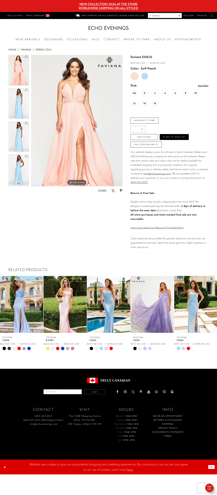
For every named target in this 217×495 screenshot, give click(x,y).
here (130, 490)
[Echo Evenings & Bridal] (108, 28)
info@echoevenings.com (157, 192)
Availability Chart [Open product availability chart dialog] (150, 121)
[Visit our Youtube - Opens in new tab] (161, 411)
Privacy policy (168, 448)
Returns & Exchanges (168, 440)
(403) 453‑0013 (43, 436)
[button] (212, 15)
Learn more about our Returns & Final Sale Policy (157, 246)
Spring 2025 (44, 49)
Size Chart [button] (201, 86)
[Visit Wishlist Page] (202, 15)
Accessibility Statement (168, 452)
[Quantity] (138, 131)
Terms (168, 456)
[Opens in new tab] (137, 39)
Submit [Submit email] (103, 411)
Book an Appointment (168, 436)
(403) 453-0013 (139, 201)
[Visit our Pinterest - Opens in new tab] (153, 411)
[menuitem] (14, 15)
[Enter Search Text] (165, 15)
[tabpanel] (18, 71)
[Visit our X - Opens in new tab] (145, 411)
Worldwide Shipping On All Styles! (108, 8)
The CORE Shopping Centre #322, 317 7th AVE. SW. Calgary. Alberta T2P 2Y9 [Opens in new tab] (85, 440)
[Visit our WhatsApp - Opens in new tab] (169, 411)
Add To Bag (150, 141)
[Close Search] (179, 15)
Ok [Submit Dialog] (210, 487)
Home (12, 49)
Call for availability (152, 162)
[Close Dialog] (5, 487)
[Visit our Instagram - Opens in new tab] (138, 411)
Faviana (26, 49)
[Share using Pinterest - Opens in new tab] (121, 190)
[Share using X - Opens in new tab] (113, 190)
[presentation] (21, 323)
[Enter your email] (58, 411)
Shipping (168, 444)
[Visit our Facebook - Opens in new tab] (130, 411)
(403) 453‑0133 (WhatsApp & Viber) (43, 440)
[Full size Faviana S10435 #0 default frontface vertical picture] (76, 120)
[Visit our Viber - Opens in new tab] (177, 411)
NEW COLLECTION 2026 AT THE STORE (108, 4)
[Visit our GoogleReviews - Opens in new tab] (185, 411)
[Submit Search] (150, 15)
